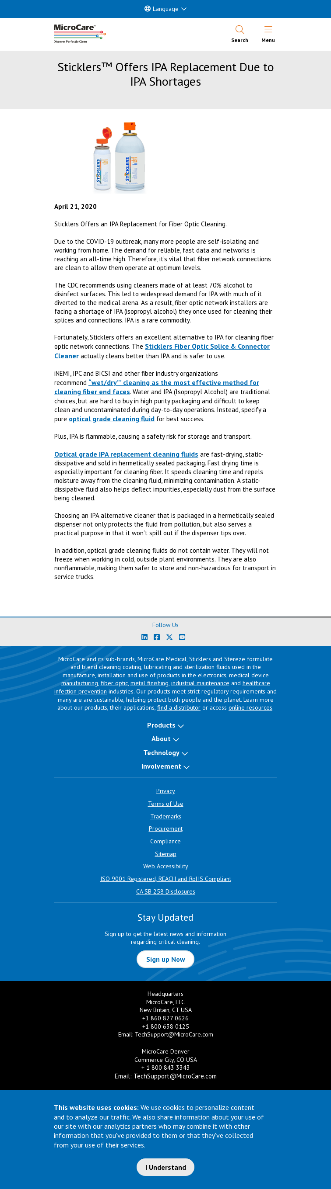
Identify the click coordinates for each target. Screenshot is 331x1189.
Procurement (166, 828)
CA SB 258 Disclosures (165, 891)
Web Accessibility (165, 866)
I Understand (165, 1167)
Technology (161, 752)
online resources (250, 707)
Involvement (161, 766)
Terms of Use (165, 804)
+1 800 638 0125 (165, 1026)
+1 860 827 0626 (165, 1018)
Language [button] (161, 9)
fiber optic (114, 683)
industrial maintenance (200, 683)
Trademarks (165, 816)
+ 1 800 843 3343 (165, 1067)
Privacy (165, 791)
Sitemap (165, 854)
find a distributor (179, 707)
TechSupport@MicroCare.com (174, 1034)
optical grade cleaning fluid (112, 418)
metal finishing (149, 683)
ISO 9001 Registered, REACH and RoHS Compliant (165, 879)
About (161, 738)
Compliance (165, 841)
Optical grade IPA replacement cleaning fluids (126, 454)
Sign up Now (165, 959)
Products (161, 725)
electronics (212, 675)
